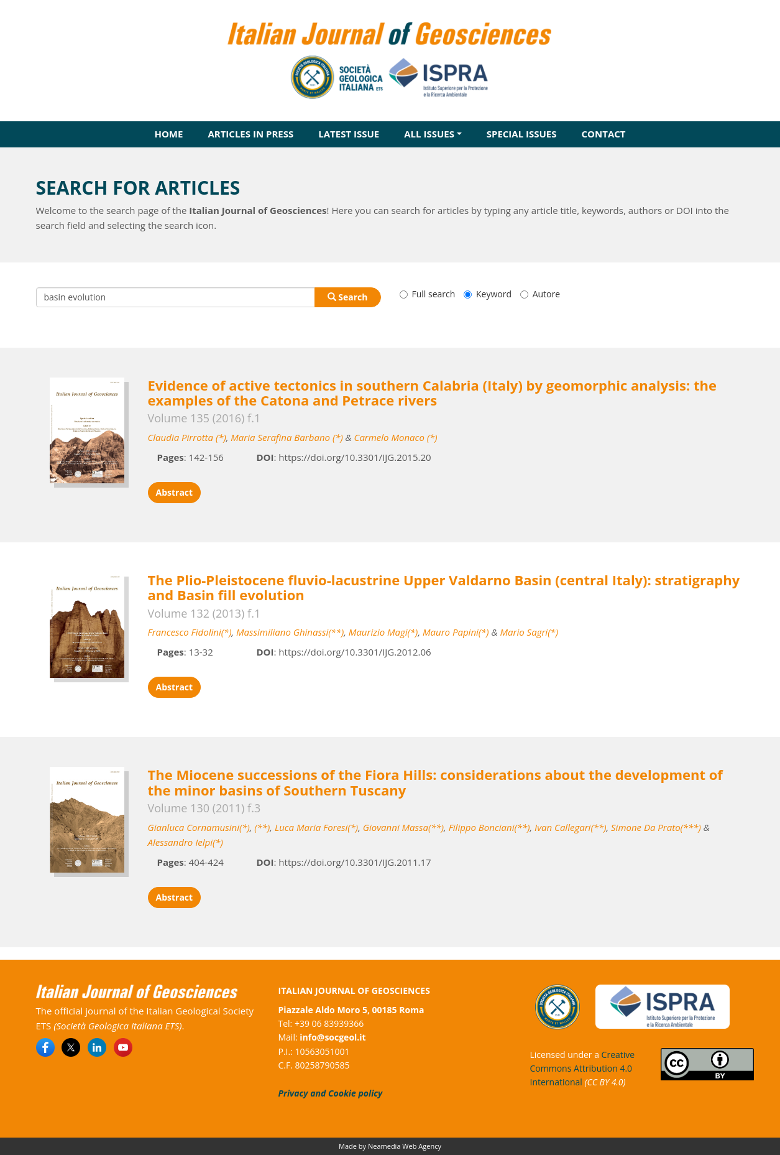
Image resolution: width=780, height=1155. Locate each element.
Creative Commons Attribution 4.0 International (582, 1068)
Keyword (488, 294)
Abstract (174, 492)
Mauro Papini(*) (456, 632)
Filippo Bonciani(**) (489, 827)
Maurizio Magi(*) (383, 632)
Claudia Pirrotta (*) (187, 437)
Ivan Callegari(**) (570, 827)
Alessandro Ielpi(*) (185, 842)
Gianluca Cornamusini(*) (199, 827)
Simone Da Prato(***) (656, 827)
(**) (262, 827)
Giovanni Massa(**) (403, 827)
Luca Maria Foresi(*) (316, 827)
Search (348, 297)
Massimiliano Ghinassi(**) (290, 632)
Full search (428, 294)
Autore (540, 294)
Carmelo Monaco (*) (396, 437)
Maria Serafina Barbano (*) (286, 437)
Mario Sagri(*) (529, 632)
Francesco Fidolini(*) (190, 632)
